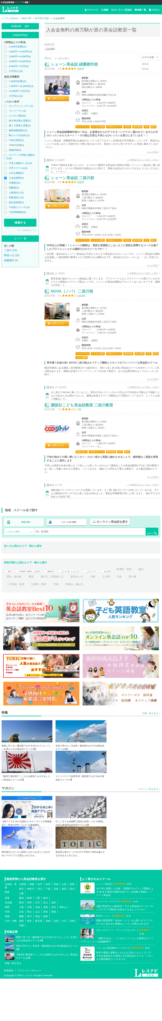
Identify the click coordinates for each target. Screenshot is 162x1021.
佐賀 (56, 963)
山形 (64, 926)
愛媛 (21, 958)
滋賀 (45, 949)
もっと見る (149, 159)
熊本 (29, 963)
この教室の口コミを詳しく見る (139, 167)
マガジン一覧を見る (148, 831)
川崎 (126, 619)
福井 (53, 945)
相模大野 (63, 611)
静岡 (29, 940)
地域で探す (26, 565)
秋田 (48, 926)
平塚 (82, 626)
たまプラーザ (118, 611)
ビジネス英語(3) (17, 115)
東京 (21, 931)
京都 (37, 949)
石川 (37, 945)
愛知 (21, 940)
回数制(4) (14, 187)
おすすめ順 (148, 57)
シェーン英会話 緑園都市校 (77, 67)
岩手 (39, 926)
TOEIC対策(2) (16, 140)
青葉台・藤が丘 (101, 626)
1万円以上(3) (16, 71)
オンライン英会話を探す (110, 565)
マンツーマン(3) (17, 110)
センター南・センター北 (89, 611)
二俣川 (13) (10, 250)
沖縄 (21, 967)
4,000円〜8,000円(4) (20, 61)
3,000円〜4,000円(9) (20, 56)
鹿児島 (38, 963)
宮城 (56, 926)
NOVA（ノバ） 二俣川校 (75, 318)
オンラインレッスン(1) (21, 106)
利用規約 (8, 1013)
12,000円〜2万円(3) (19, 91)
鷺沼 (65, 619)
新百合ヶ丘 (111, 619)
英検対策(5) (15, 150)
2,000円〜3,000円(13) (20, 51)
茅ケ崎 (22, 626)
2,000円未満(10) (17, 46)
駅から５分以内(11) (19, 135)
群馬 (64, 931)
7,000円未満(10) (17, 81)
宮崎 (72, 963)
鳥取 (45, 954)
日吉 (9, 626)
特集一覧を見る (150, 755)
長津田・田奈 (14, 619)
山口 (37, 954)
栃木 (72, 931)
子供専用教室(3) (17, 212)
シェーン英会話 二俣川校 (75, 193)
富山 (45, 945)
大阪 (21, 949)
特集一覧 (140, 10)
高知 (37, 958)
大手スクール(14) (18, 168)
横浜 (9, 611)
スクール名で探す (68, 565)
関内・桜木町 (48, 619)
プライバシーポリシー (29, 1013)
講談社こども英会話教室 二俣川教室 (85, 444)
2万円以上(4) (16, 96)
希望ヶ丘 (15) (11, 255)
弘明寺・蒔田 (65, 626)
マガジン (154, 10)
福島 (72, 926)
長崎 (48, 963)
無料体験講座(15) (18, 130)
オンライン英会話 (121, 10)
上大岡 (140, 619)
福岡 (21, 963)
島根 (53, 954)
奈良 (53, 949)
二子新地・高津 (42, 626)
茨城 (56, 931)
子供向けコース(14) (19, 207)
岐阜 (45, 940)
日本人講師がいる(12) (20, 163)
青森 (31, 926)
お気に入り (61, 101)
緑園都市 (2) (11, 260)
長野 (29, 945)
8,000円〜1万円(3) (18, 66)
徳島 (45, 958)
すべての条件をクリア (26, 230)
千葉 (48, 931)
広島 (21, 954)
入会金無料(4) (16, 177)
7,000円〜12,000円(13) (21, 86)
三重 (37, 940)
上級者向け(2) (16, 192)
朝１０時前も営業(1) (20, 125)
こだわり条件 (13, 574)
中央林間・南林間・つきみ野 (35, 611)
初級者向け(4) (16, 197)
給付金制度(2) (16, 202)
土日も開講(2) (16, 173)
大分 (64, 963)
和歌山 (62, 949)
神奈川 (30, 931)
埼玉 (39, 931)
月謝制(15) (14, 182)
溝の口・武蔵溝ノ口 (86, 619)
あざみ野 (138, 611)
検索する (20, 222)
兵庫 (29, 949)
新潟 (21, 945)
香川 (29, 958)
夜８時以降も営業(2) (20, 120)
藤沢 (31, 619)
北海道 (22, 926)
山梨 (21, 935)
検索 (104, 10)
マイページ (91, 10)
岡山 (29, 954)
